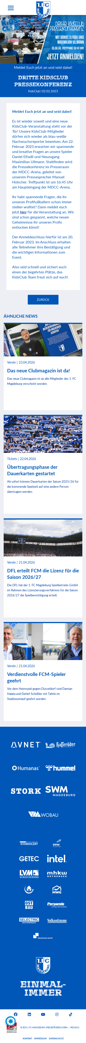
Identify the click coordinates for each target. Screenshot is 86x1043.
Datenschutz (56, 1038)
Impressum (40, 1038)
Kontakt (27, 1038)
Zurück (43, 300)
